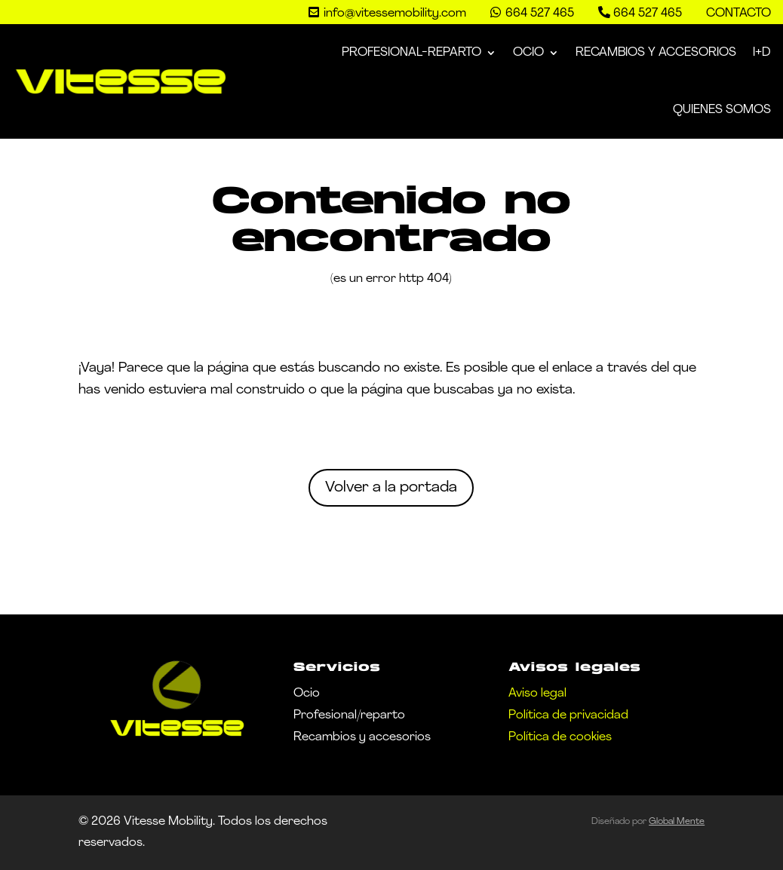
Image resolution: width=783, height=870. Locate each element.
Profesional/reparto (349, 715)
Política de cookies (560, 737)
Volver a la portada (391, 487)
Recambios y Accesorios (656, 53)
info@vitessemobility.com (395, 14)
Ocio (528, 53)
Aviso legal (537, 694)
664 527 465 (647, 14)
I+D (762, 53)
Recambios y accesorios (362, 737)
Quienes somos (722, 110)
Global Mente (677, 821)
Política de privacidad (568, 715)
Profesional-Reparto (411, 53)
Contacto (738, 14)
